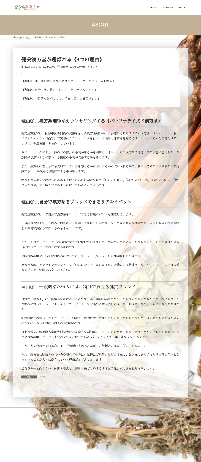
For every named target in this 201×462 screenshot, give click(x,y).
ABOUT (41, 376)
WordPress (83, 452)
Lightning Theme (100, 452)
